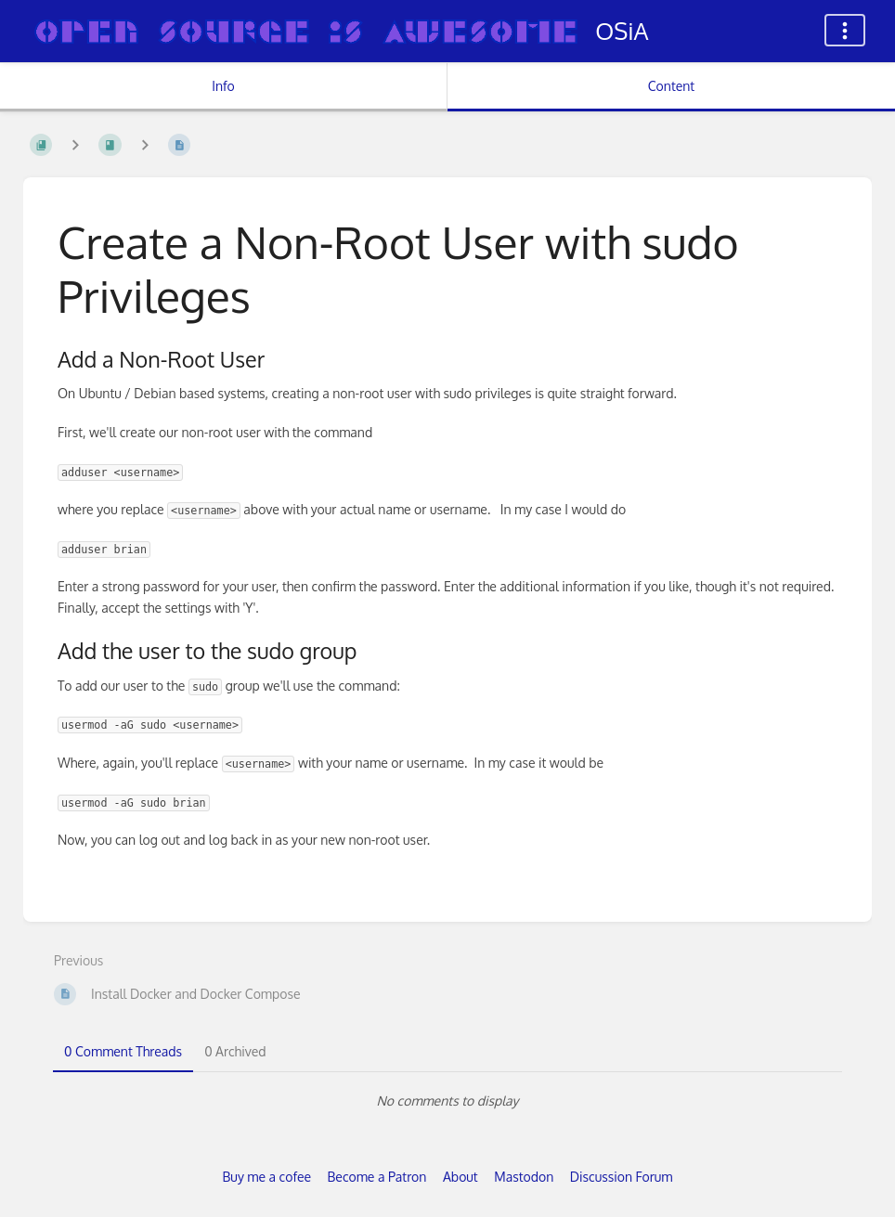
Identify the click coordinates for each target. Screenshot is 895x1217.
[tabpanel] (447, 1101)
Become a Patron (377, 1177)
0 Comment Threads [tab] (123, 1051)
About (460, 1177)
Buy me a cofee (267, 1177)
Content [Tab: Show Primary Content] (671, 86)
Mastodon (523, 1177)
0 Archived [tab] (235, 1051)
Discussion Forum (621, 1177)
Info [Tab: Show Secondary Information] (223, 86)
